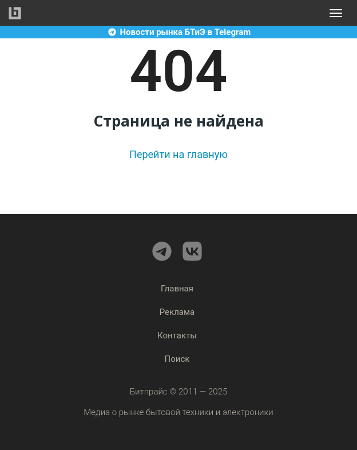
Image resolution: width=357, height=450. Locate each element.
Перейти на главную (178, 154)
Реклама (177, 312)
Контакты (177, 335)
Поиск (177, 359)
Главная (177, 288)
